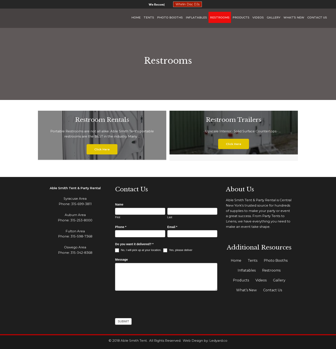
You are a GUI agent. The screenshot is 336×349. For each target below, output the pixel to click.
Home (136, 17)
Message (121, 259)
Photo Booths (170, 17)
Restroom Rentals (102, 120)
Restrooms (220, 17)
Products (240, 17)
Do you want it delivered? (134, 244)
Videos (258, 17)
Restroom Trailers (233, 120)
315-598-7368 (81, 236)
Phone (120, 227)
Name (119, 204)
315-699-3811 (81, 204)
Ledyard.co (218, 340)
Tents (149, 17)
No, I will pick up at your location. (138, 250)
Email (172, 227)
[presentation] (147, 303)
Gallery (273, 17)
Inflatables (196, 17)
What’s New (294, 17)
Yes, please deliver (177, 250)
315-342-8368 (81, 253)
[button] (102, 149)
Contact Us (317, 17)
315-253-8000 (81, 220)
